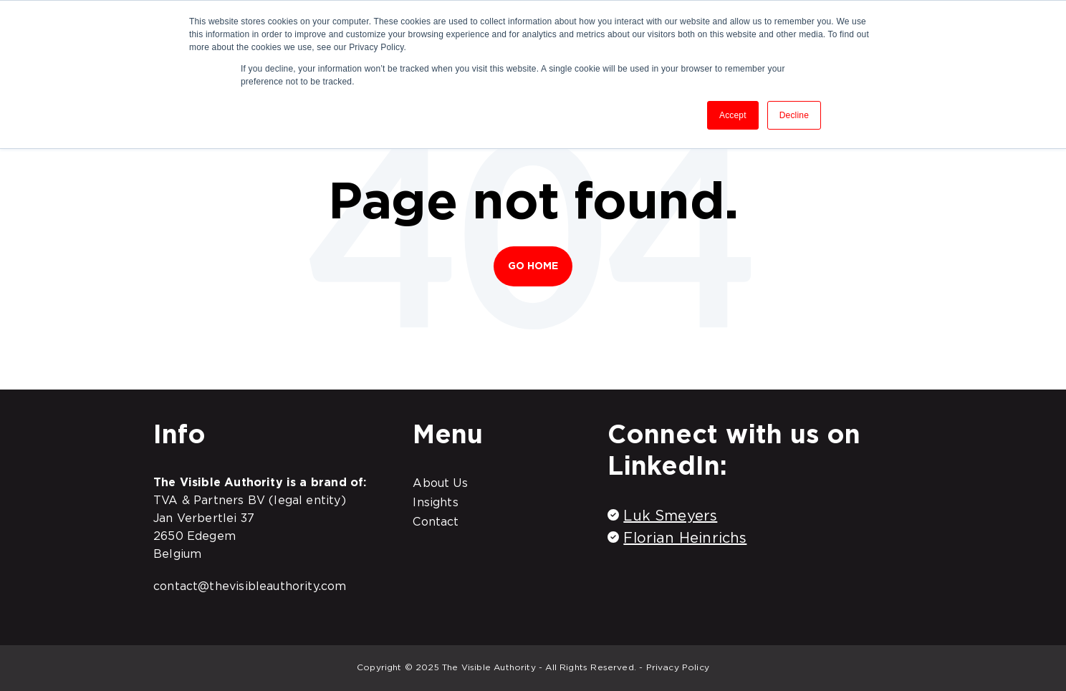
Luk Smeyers (670, 515)
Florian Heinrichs (684, 538)
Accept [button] (732, 115)
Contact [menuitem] (435, 521)
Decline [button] (794, 115)
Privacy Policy (678, 667)
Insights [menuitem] (435, 502)
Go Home (533, 265)
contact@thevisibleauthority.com (250, 585)
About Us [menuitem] (440, 482)
